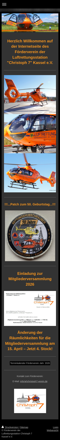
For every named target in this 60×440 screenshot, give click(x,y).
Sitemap (24, 427)
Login (55, 427)
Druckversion (10, 427)
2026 (47, 363)
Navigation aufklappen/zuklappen (30, 4)
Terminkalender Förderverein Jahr (27, 363)
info (33, 381)
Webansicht (52, 430)
